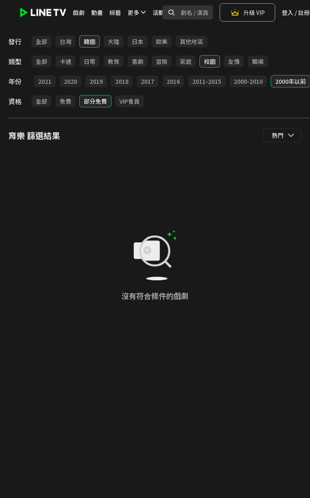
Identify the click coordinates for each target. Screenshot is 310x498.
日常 (89, 61)
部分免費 (95, 101)
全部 (41, 41)
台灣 (65, 41)
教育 (113, 61)
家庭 (185, 61)
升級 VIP (247, 12)
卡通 (65, 61)
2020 (70, 81)
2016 (173, 81)
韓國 (89, 41)
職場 (258, 61)
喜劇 (137, 61)
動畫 (97, 12)
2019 (96, 81)
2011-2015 (206, 81)
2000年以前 (290, 81)
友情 (234, 61)
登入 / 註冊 (296, 12)
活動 (158, 12)
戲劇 (79, 12)
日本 (137, 41)
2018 (121, 81)
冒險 (161, 61)
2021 (44, 81)
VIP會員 (129, 101)
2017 (147, 81)
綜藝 (115, 12)
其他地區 (191, 41)
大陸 (113, 41)
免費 (65, 101)
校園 (210, 61)
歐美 (161, 41)
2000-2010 (248, 81)
